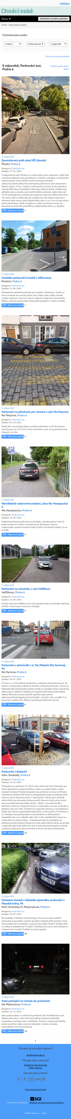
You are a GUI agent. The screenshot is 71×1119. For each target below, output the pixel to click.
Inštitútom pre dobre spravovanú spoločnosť (46, 1102)
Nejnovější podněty (18, 25)
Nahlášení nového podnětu (54, 19)
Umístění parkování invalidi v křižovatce (26, 278)
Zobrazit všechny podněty (57, 56)
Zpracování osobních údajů (35, 1089)
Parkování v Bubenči (14, 772)
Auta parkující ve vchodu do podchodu (26, 1001)
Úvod (4, 25)
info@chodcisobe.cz (35, 1055)
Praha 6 (9, 44)
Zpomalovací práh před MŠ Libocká (24, 160)
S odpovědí (56, 44)
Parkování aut (34, 44)
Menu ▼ (6, 18)
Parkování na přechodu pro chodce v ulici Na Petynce (35, 412)
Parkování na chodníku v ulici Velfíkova (26, 589)
